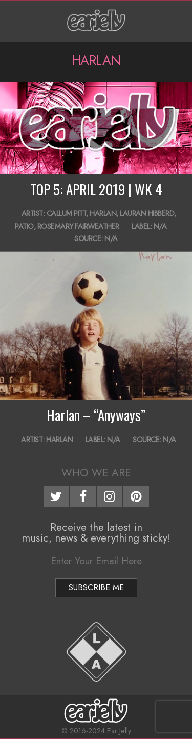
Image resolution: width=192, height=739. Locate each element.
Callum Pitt (67, 213)
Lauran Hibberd (147, 213)
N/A (160, 226)
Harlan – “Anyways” (96, 415)
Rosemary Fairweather (78, 226)
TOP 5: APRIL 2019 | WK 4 (96, 189)
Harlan (103, 213)
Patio (24, 226)
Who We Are (96, 473)
